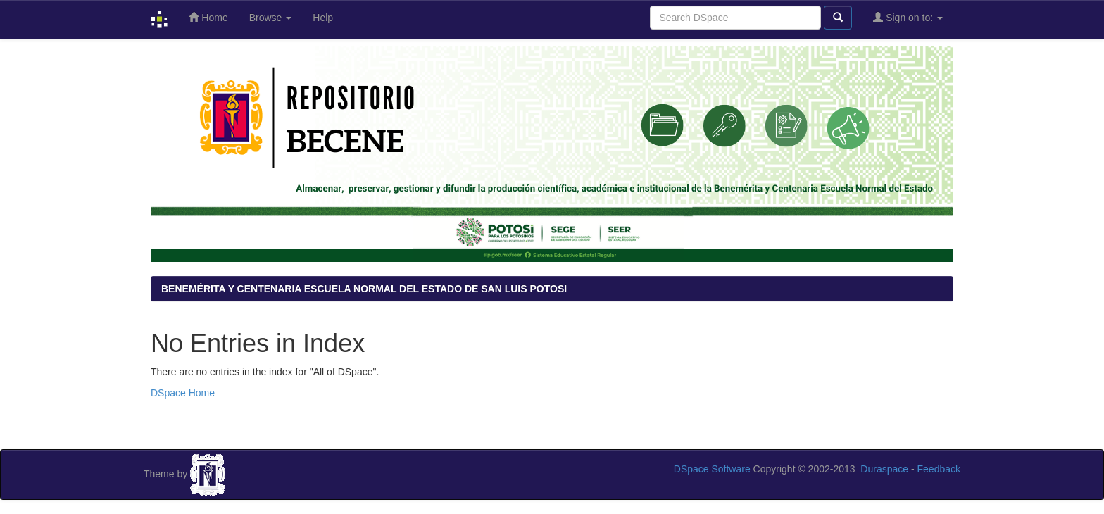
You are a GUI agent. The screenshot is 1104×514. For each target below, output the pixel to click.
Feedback (938, 469)
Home (208, 17)
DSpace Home (183, 393)
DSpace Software (712, 469)
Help (323, 17)
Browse (270, 17)
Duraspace (884, 469)
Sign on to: (908, 17)
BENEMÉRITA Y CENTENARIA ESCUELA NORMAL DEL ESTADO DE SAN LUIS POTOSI (364, 288)
